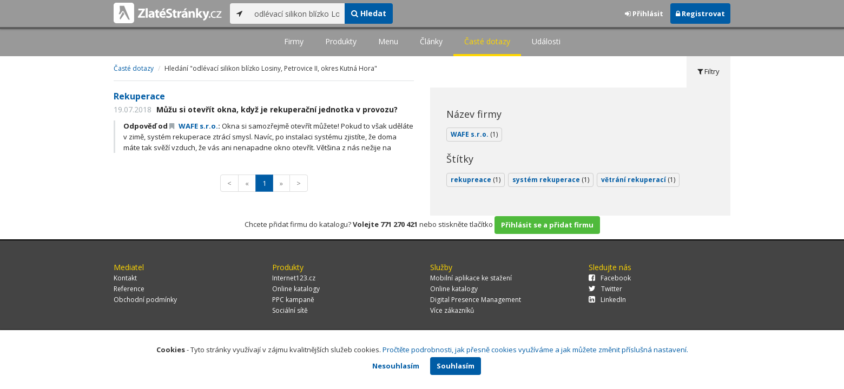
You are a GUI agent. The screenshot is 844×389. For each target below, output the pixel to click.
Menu (388, 41)
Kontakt (125, 278)
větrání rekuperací (638, 179)
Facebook (610, 278)
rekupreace (475, 179)
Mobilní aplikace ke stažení (471, 278)
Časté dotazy (487, 41)
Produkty (341, 41)
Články (431, 41)
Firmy (294, 41)
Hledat (368, 13)
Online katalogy (296, 288)
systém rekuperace (550, 179)
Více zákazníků (452, 310)
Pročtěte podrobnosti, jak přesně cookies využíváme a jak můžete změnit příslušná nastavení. (535, 349)
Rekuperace (139, 96)
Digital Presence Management (475, 299)
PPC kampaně (293, 299)
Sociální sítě (290, 310)
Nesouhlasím (395, 366)
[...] (296, 13)
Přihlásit (644, 13)
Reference (129, 288)
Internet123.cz (293, 278)
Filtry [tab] (708, 71)
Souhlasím (455, 366)
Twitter (605, 288)
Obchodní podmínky (145, 299)
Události (546, 41)
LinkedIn (607, 299)
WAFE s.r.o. (193, 126)
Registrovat (700, 13)
